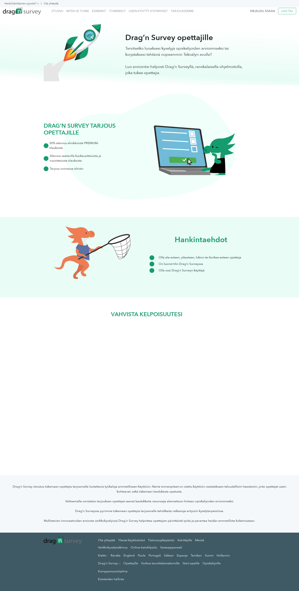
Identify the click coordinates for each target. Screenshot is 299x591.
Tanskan (196, 555)
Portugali (155, 555)
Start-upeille (191, 563)
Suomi (209, 555)
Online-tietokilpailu (144, 547)
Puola (141, 555)
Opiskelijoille (212, 563)
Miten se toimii (77, 11)
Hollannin (223, 555)
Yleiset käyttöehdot (131, 540)
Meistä (199, 540)
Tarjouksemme (182, 11)
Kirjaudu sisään (262, 11)
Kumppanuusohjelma (113, 571)
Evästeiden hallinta (111, 579)
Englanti (129, 555)
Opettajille (130, 563)
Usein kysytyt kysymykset (148, 11)
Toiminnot (117, 11)
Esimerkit (99, 11)
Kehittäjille (185, 540)
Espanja (182, 555)
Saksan (169, 555)
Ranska (116, 555)
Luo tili (287, 11)
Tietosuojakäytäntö (161, 540)
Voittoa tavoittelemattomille (160, 563)
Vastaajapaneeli (171, 547)
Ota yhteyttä (106, 540)
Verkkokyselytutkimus (113, 547)
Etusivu (57, 11)
